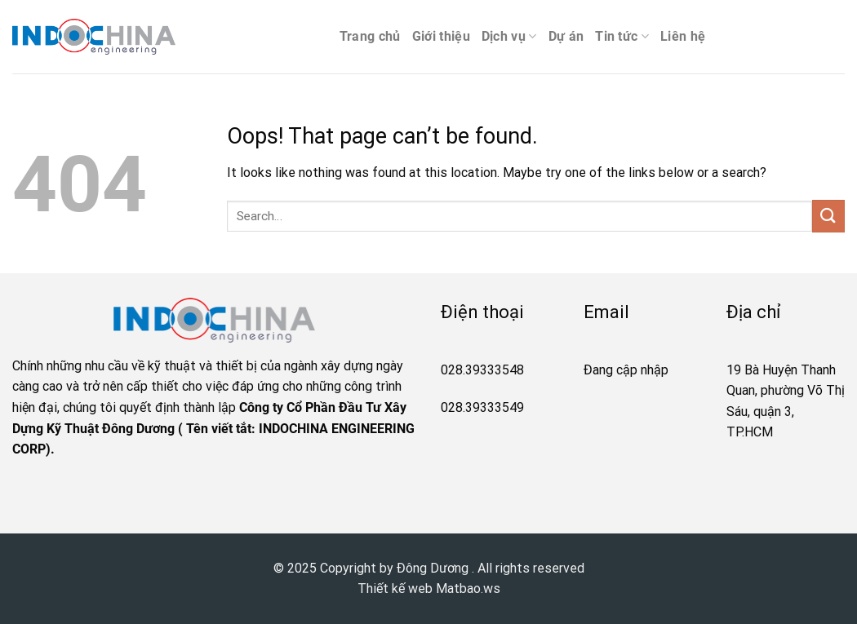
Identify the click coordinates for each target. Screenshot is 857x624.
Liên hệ (682, 36)
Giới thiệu (441, 36)
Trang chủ (370, 36)
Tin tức (622, 37)
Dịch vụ (509, 37)
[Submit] (828, 216)
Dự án (566, 36)
